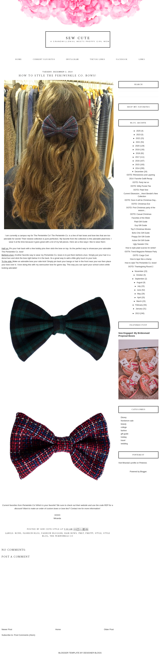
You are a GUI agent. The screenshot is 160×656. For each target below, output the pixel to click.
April (139, 297)
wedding (124, 444)
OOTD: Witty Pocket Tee (141, 186)
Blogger (143, 472)
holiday (124, 437)
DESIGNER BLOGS (92, 653)
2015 (137, 164)
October (139, 275)
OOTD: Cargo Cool (141, 255)
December (139, 172)
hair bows (70, 533)
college (124, 427)
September (139, 279)
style (98, 533)
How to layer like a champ (140, 259)
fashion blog (31, 533)
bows (18, 533)
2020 (137, 146)
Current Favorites (44, 59)
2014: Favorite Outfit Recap (140, 179)
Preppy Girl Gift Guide (141, 237)
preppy (89, 533)
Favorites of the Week (141, 218)
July (139, 286)
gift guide (124, 434)
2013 (137, 313)
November (139, 271)
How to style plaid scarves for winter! (140, 248)
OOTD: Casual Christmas (140, 214)
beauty (123, 424)
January (139, 309)
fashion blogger (52, 533)
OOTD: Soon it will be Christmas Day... (141, 200)
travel (123, 440)
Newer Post (7, 629)
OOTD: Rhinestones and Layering (141, 175)
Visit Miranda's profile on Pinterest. (132, 463)
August (139, 282)
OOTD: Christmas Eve (140, 204)
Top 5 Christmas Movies (141, 229)
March (139, 301)
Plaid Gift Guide (140, 222)
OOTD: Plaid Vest (140, 190)
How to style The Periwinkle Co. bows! (141, 263)
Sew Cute (78, 38)
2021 (138, 142)
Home (18, 59)
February (139, 305)
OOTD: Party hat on (140, 182)
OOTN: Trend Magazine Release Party (141, 252)
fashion (124, 430)
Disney (124, 417)
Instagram (72, 59)
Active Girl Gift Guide (141, 240)
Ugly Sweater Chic (140, 244)
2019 (137, 150)
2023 (138, 135)
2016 (137, 161)
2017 (137, 157)
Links (142, 59)
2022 (138, 138)
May (139, 294)
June (139, 290)
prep (81, 533)
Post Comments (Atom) (24, 635)
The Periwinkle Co (42, 235)
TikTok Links (97, 59)
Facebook (122, 59)
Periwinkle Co (28, 505)
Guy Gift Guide (141, 225)
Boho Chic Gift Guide (141, 233)
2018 (138, 153)
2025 (138, 131)
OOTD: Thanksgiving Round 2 (140, 267)
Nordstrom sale (127, 421)
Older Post (109, 629)
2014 (137, 168)
